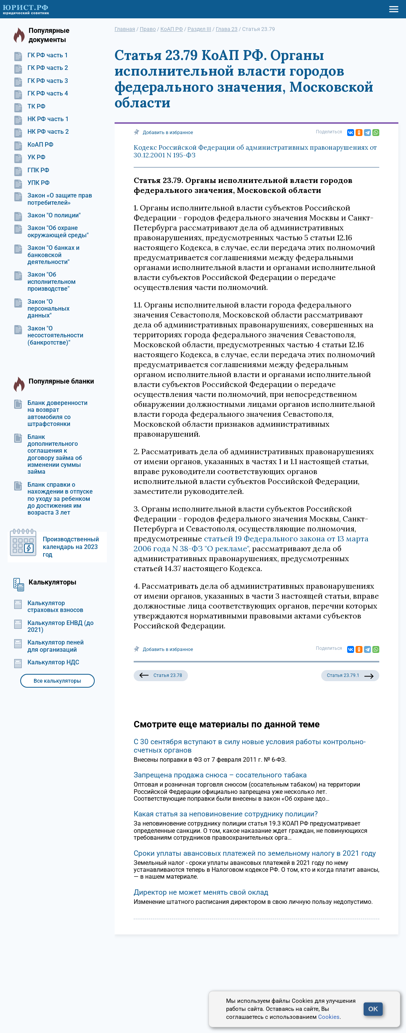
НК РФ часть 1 (41, 119)
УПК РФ (31, 183)
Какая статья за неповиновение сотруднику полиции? (226, 814)
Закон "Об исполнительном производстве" (44, 281)
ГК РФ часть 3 (40, 81)
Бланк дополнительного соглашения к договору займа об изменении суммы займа (47, 455)
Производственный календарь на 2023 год (71, 547)
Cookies (329, 1017)
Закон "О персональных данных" (41, 308)
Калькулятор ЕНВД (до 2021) (53, 626)
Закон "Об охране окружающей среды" (51, 231)
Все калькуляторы (57, 681)
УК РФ (29, 157)
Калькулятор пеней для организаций (48, 646)
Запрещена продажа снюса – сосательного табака (220, 775)
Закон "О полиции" (47, 215)
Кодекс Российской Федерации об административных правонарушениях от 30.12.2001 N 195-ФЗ (255, 151)
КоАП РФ (33, 144)
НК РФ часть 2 (41, 131)
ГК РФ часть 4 (40, 93)
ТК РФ (29, 106)
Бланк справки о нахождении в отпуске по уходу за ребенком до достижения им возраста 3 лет (53, 498)
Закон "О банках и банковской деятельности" (46, 255)
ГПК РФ (31, 170)
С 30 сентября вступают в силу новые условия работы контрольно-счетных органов (250, 746)
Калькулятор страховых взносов (48, 607)
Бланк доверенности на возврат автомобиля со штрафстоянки (50, 413)
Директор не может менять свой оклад (201, 892)
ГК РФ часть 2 (40, 68)
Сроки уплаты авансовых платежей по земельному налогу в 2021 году (255, 853)
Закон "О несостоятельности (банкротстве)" (48, 335)
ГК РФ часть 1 (40, 55)
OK (373, 1009)
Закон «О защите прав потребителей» (52, 199)
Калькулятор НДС (46, 662)
